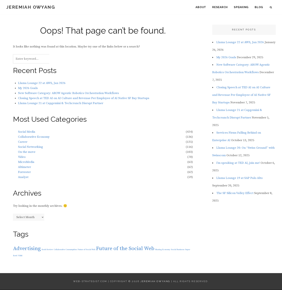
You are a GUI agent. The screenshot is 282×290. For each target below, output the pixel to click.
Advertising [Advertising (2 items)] (27, 248)
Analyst (23, 177)
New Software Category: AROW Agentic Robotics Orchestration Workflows (68, 93)
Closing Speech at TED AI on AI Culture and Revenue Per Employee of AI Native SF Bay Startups (83, 98)
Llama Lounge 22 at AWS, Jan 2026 (41, 83)
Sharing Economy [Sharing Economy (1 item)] (162, 249)
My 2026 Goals (28, 88)
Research (220, 7)
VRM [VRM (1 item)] (20, 256)
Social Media (26, 132)
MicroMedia (26, 162)
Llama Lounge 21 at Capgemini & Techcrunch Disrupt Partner (60, 103)
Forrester (24, 172)
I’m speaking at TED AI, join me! (238, 163)
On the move (26, 152)
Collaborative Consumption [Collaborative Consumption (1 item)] (65, 249)
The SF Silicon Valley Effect (234, 193)
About (200, 7)
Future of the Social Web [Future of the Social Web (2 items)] (125, 248)
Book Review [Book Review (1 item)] (47, 249)
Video (22, 157)
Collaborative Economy (34, 137)
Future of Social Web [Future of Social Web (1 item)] (86, 249)
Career (22, 142)
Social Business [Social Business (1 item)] (177, 249)
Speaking (241, 7)
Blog (259, 7)
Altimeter (24, 167)
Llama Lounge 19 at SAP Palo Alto (239, 178)
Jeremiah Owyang (30, 7)
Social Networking (30, 147)
